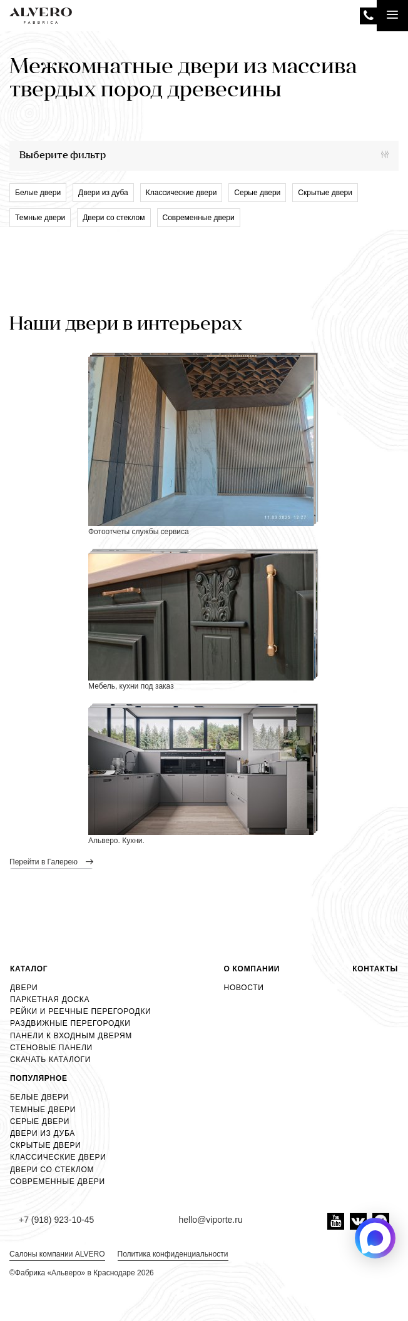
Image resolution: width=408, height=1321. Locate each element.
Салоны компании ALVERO (57, 1254)
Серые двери (257, 192)
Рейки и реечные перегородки (80, 1011)
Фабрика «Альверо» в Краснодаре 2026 (84, 1272)
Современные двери (199, 217)
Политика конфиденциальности (173, 1254)
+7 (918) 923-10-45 (368, 16)
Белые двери (38, 192)
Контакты (375, 968)
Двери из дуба (103, 192)
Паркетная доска (49, 999)
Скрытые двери (325, 192)
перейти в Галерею (44, 862)
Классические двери (181, 192)
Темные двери (40, 217)
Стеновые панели (51, 1047)
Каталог (29, 968)
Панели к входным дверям (71, 1035)
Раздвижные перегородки (70, 1023)
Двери (24, 987)
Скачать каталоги (50, 1059)
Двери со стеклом (114, 217)
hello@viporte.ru (211, 1220)
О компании (252, 968)
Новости (244, 987)
